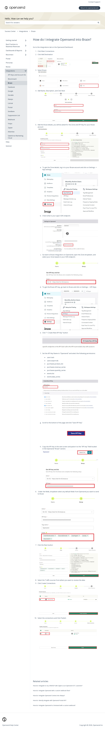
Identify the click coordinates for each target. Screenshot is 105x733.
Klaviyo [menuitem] (10, 99)
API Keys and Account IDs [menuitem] (17, 75)
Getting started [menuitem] (11, 40)
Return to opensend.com (89, 8)
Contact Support (94, 2)
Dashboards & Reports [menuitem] (14, 50)
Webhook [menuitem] (11, 119)
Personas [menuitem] (9, 63)
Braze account (75, 167)
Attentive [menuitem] (11, 132)
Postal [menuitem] (8, 59)
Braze (33, 31)
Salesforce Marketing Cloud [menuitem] (15, 137)
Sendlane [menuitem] (11, 111)
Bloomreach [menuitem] (12, 79)
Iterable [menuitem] (11, 95)
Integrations (23, 31)
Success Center (10, 31)
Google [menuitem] (10, 91)
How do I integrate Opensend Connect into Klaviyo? (49, 695)
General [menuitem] (8, 146)
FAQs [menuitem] (7, 142)
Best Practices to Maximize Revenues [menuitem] (13, 45)
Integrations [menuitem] (10, 71)
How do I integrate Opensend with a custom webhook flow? (51, 690)
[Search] (98, 22)
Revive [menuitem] (8, 67)
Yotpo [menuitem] (10, 124)
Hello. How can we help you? (19, 18)
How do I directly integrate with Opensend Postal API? (49, 700)
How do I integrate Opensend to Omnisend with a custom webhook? (54, 705)
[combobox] (51, 22)
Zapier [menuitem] (10, 128)
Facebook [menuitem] (11, 87)
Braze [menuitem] (10, 83)
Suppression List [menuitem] (14, 115)
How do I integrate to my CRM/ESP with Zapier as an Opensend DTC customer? (57, 686)
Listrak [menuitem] (10, 103)
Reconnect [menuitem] (9, 55)
